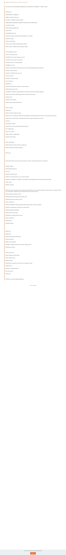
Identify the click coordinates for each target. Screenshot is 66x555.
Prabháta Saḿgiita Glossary (11, 2)
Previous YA (21, 2)
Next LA (26, 2)
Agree (33, 553)
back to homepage (33, 285)
